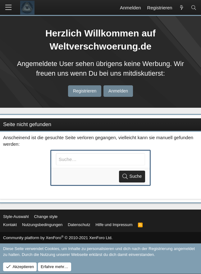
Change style (45, 216)
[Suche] (194, 8)
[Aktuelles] (181, 8)
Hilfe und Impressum (113, 224)
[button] (8, 7)
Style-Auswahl (16, 216)
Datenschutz (79, 224)
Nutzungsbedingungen (42, 224)
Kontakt (10, 224)
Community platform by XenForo (57, 237)
